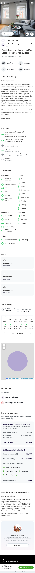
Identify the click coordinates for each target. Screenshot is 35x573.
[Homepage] (3, 3)
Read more (5, 118)
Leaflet (8, 378)
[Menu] (32, 3)
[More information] (7, 46)
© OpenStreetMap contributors (25, 378)
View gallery (7, 34)
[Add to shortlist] (32, 34)
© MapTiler (15, 378)
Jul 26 (3, 568)
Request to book (26, 567)
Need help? (17, 545)
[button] (4, 345)
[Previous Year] (4, 333)
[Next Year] (30, 333)
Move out (8, 568)
